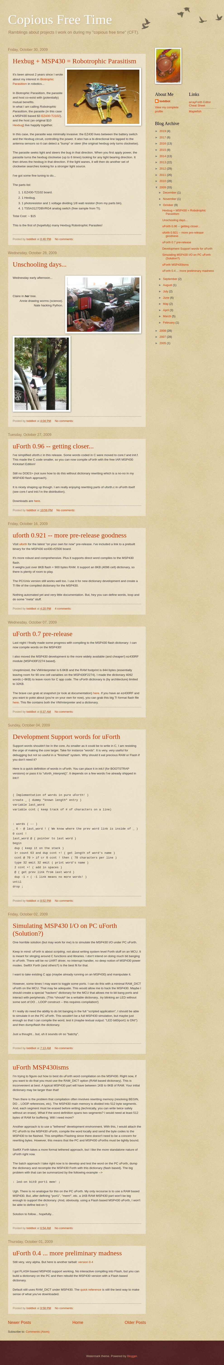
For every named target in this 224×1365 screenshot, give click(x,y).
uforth (23, 544)
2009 (163, 187)
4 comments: (63, 608)
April (166, 310)
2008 (163, 330)
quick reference (90, 1289)
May (166, 303)
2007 (163, 336)
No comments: (64, 239)
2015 (163, 149)
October (168, 205)
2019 (163, 131)
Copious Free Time (60, 19)
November (170, 199)
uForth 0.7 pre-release (42, 633)
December (170, 192)
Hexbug (18, 125)
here (37, 501)
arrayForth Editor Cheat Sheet (200, 103)
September (170, 279)
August (168, 285)
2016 (163, 143)
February (169, 322)
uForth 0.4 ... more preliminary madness (67, 1253)
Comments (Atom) (37, 1331)
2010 (163, 181)
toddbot (165, 101)
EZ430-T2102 (50, 116)
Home (77, 1322)
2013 (163, 162)
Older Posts (135, 1322)
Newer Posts (19, 1322)
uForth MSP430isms (41, 1067)
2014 (163, 156)
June (166, 297)
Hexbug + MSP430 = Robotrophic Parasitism (74, 61)
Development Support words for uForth (66, 736)
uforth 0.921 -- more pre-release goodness (69, 535)
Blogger (132, 1356)
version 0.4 (85, 1262)
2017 (163, 137)
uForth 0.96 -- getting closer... (53, 446)
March (167, 316)
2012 (163, 168)
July (166, 291)
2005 (163, 343)
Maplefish (195, 111)
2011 (163, 175)
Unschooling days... (40, 264)
